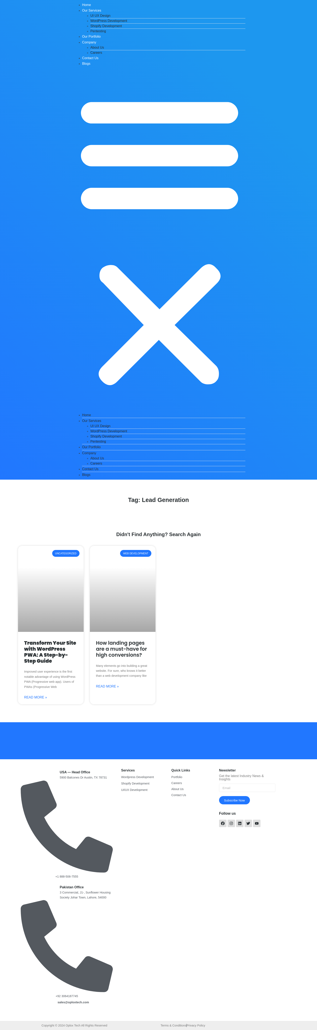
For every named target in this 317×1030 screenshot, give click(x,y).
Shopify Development (106, 26)
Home (86, 5)
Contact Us (90, 58)
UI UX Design (100, 15)
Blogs (86, 63)
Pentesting (98, 31)
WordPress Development (108, 21)
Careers (96, 52)
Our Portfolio (91, 36)
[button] (159, 239)
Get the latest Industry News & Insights (241, 777)
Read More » (35, 697)
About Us (97, 47)
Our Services (91, 10)
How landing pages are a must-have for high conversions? (121, 649)
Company (89, 42)
